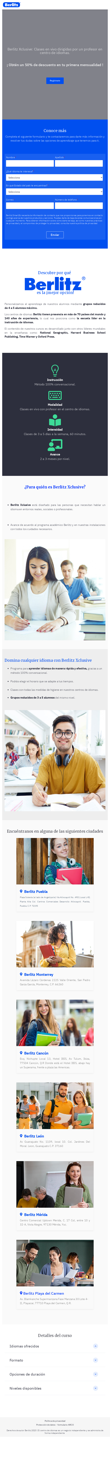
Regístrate (55, 80)
